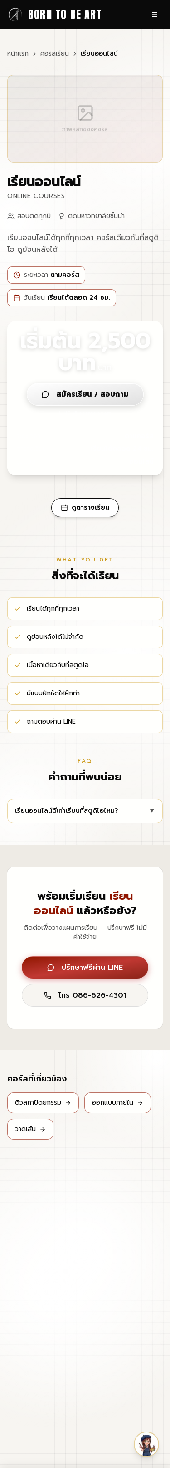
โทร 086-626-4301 (85, 995)
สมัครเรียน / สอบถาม (85, 394)
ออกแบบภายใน (117, 1102)
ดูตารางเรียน (85, 507)
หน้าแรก (18, 53)
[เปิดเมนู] (154, 14)
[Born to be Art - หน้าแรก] (54, 14)
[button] (146, 1444)
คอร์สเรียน (54, 53)
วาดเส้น (30, 1129)
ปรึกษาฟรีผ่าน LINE (85, 967)
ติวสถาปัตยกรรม (43, 1102)
